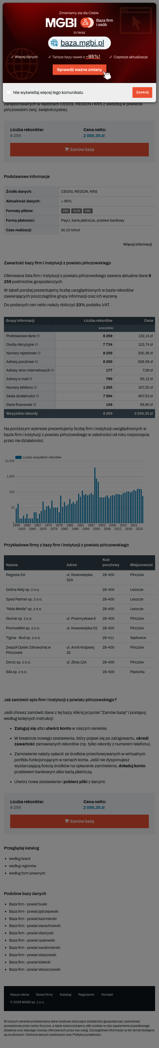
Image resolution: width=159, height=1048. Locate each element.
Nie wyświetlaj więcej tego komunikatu (48, 92)
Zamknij (142, 92)
